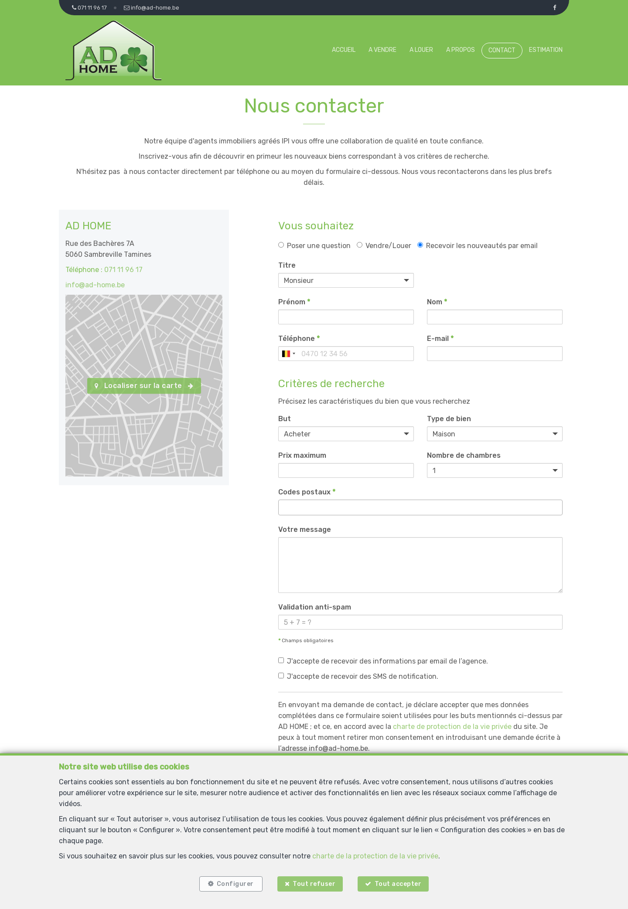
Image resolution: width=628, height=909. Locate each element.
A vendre (382, 50)
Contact (501, 50)
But (284, 419)
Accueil (343, 50)
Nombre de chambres (464, 455)
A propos (460, 50)
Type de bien (449, 419)
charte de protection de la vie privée (452, 726)
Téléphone (299, 338)
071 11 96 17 (123, 270)
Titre (287, 265)
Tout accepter (398, 884)
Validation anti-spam (314, 607)
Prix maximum (302, 455)
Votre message (304, 529)
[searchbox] (283, 507)
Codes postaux (306, 492)
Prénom (294, 302)
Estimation (546, 50)
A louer (421, 50)
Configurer (235, 884)
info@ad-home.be (95, 285)
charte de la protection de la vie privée (375, 855)
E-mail (440, 338)
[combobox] (288, 354)
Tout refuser (314, 884)
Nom (437, 302)
